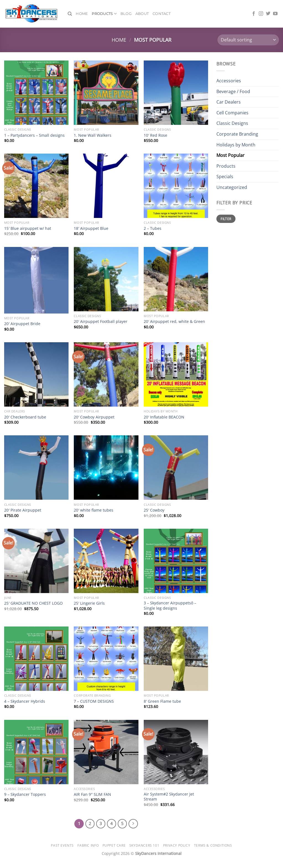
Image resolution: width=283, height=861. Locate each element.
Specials (224, 176)
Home (82, 14)
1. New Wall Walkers (92, 135)
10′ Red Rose (155, 135)
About (142, 14)
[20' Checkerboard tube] (36, 374)
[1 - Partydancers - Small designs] (36, 92)
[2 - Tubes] (176, 186)
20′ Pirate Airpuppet (22, 510)
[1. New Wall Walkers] (106, 92)
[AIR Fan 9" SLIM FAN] (106, 752)
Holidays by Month (235, 145)
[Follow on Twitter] (268, 13)
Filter (226, 219)
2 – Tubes (152, 228)
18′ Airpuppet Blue (91, 228)
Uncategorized (231, 187)
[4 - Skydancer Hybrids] (36, 658)
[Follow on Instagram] (261, 13)
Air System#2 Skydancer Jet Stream (169, 797)
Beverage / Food (233, 91)
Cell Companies (232, 113)
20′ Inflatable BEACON (164, 417)
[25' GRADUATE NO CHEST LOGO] (36, 561)
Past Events (62, 845)
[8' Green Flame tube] (176, 658)
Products (104, 13)
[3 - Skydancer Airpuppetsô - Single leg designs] (176, 561)
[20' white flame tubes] (106, 467)
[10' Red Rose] (176, 92)
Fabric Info (88, 845)
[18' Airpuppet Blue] (106, 186)
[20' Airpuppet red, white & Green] (176, 279)
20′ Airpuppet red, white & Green (174, 321)
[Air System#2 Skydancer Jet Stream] (176, 752)
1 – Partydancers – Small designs (34, 135)
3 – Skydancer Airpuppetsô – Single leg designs (170, 606)
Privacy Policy (176, 845)
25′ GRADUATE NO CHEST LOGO (33, 603)
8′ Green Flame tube (162, 701)
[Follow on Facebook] (253, 13)
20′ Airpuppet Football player (100, 321)
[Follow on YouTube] (275, 13)
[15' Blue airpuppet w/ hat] (36, 186)
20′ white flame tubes (93, 510)
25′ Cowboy (154, 510)
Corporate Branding (237, 134)
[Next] (133, 823)
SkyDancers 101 (144, 845)
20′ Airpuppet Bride (22, 323)
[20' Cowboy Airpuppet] (106, 374)
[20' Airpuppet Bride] (36, 280)
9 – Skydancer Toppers (25, 794)
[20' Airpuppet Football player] (106, 279)
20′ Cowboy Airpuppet (94, 417)
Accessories (228, 81)
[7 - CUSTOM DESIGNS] (106, 658)
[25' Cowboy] (176, 467)
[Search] (70, 14)
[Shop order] (248, 40)
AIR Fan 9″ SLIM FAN (92, 794)
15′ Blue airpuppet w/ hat (27, 228)
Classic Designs (232, 123)
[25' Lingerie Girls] (106, 561)
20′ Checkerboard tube (25, 417)
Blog (126, 14)
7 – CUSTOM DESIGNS (94, 701)
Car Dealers (228, 102)
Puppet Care (114, 845)
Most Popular (230, 155)
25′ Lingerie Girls (89, 603)
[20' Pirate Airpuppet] (36, 467)
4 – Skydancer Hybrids (24, 701)
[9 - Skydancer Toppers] (36, 752)
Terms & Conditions (213, 845)
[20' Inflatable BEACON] (176, 374)
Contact (162, 14)
